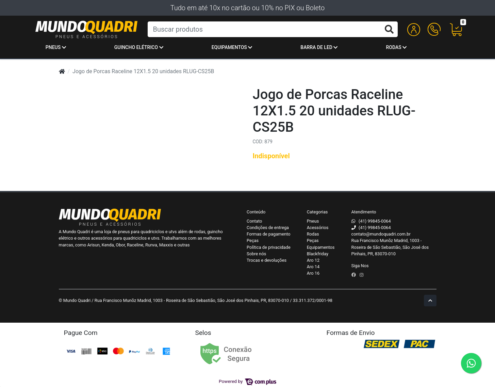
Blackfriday (317, 253)
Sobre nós (256, 253)
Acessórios (318, 227)
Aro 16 (313, 273)
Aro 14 (313, 266)
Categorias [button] (317, 211)
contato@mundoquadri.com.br (381, 234)
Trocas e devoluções (266, 260)
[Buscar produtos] (273, 29)
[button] (413, 29)
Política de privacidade (269, 247)
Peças (253, 240)
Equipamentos (232, 47)
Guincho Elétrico (138, 47)
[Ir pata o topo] (430, 300)
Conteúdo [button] (256, 211)
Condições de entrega (268, 227)
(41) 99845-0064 (375, 221)
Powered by (247, 381)
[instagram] (361, 274)
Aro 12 (313, 260)
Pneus (56, 47)
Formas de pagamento (268, 234)
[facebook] (354, 274)
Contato (254, 221)
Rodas (396, 47)
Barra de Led (318, 47)
